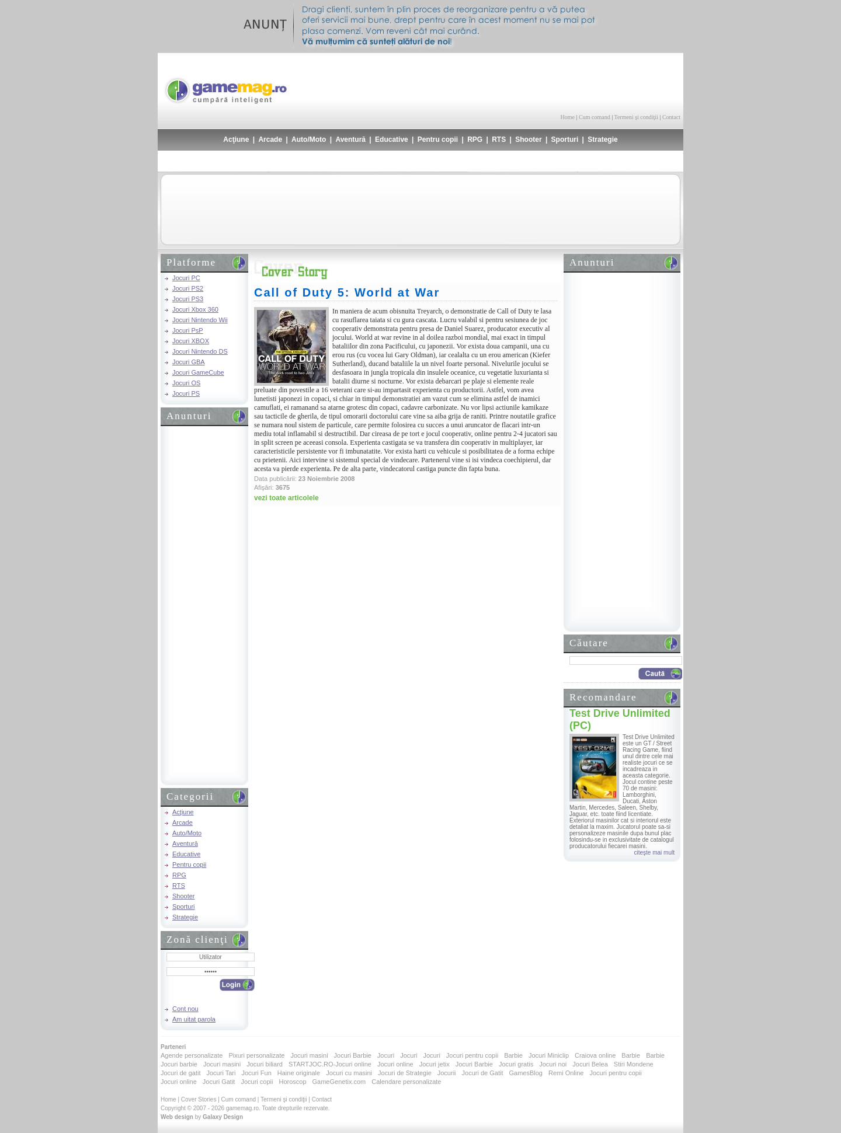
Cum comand (594, 117)
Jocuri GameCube (198, 372)
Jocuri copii (257, 1081)
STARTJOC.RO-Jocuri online (330, 1064)
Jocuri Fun (256, 1072)
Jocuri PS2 (187, 288)
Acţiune (236, 139)
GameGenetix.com (339, 1081)
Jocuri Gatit (219, 1081)
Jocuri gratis (516, 1064)
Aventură (350, 139)
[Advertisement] (543, 81)
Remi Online (566, 1072)
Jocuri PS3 (187, 298)
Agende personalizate (192, 1055)
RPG (474, 139)
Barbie (513, 1055)
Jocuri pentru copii (472, 1055)
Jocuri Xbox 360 (195, 309)
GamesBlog (525, 1072)
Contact (671, 117)
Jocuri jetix (434, 1064)
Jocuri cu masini (349, 1072)
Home (568, 117)
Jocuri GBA (188, 361)
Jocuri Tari (220, 1072)
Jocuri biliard (264, 1064)
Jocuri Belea (590, 1064)
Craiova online (595, 1055)
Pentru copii (438, 139)
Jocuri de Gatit (482, 1072)
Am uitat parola (194, 1019)
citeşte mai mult (654, 852)
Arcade (270, 139)
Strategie (602, 139)
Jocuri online (395, 1064)
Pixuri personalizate (256, 1055)
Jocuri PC (186, 277)
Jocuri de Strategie (405, 1072)
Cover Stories (199, 1099)
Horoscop (292, 1081)
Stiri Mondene (634, 1064)
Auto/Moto (308, 139)
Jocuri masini (309, 1055)
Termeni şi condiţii (636, 117)
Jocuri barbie (179, 1064)
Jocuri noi (553, 1064)
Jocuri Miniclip (549, 1055)
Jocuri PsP (187, 330)
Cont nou (185, 1008)
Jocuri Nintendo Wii (200, 319)
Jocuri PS (186, 393)
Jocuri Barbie (352, 1055)
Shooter (528, 139)
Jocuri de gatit (180, 1072)
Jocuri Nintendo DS (200, 351)
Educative (391, 139)
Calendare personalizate (406, 1081)
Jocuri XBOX (190, 340)
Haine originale (298, 1072)
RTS (499, 139)
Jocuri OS (186, 382)
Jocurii (446, 1072)
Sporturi (565, 139)
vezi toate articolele (286, 498)
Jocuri (385, 1055)
